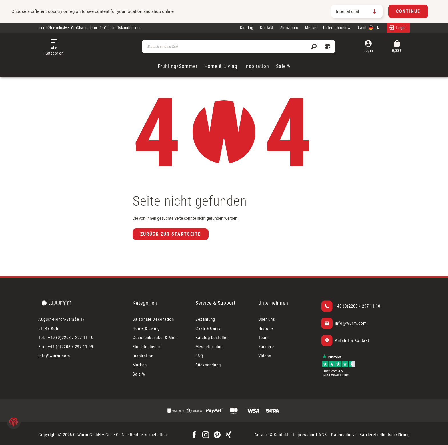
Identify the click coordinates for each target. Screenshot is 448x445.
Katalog (246, 27)
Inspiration (143, 356)
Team (263, 337)
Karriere (266, 346)
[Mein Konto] (398, 28)
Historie (266, 328)
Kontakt (266, 27)
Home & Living (146, 328)
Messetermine (209, 346)
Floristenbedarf (147, 346)
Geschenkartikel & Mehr (155, 337)
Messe (311, 27)
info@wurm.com (351, 323)
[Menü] (54, 46)
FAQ (199, 356)
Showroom (289, 27)
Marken (140, 365)
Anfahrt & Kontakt (352, 340)
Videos (264, 356)
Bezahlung (205, 319)
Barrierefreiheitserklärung (384, 434)
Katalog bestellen (212, 337)
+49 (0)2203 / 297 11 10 (357, 306)
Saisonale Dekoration (153, 319)
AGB (323, 434)
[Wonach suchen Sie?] (238, 46)
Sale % (139, 374)
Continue (408, 11)
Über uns (266, 319)
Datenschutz (343, 434)
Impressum (303, 434)
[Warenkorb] (397, 47)
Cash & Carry (208, 328)
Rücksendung (208, 365)
